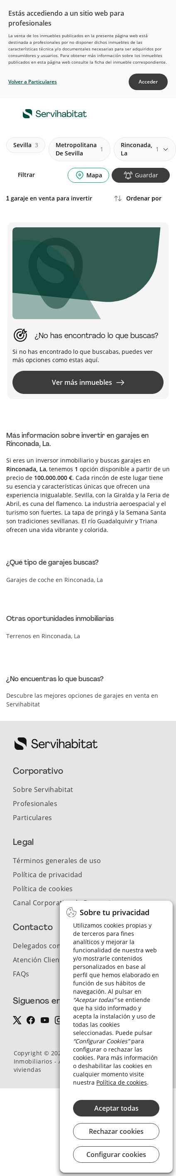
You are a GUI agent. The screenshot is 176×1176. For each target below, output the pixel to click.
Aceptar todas (116, 1108)
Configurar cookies (116, 1154)
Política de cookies (121, 1082)
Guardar (146, 175)
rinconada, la (140, 149)
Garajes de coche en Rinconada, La (54, 580)
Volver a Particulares (32, 81)
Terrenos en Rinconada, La (43, 636)
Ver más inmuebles (88, 382)
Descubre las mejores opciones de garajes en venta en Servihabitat (82, 700)
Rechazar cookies (116, 1131)
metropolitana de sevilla (79, 149)
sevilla (25, 145)
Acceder (148, 81)
